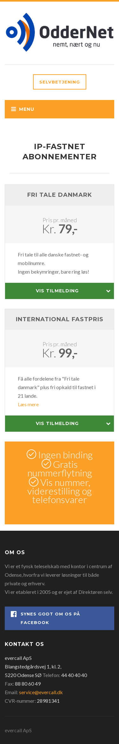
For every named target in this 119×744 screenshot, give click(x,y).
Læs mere (28, 404)
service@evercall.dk (41, 692)
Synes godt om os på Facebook (45, 618)
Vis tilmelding (73, 291)
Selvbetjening (59, 81)
